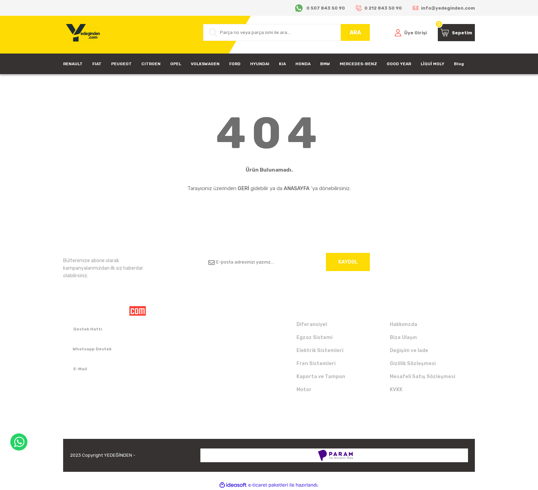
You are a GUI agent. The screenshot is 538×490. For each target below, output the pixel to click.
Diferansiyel (311, 324)
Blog (459, 63)
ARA (355, 32)
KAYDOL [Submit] (348, 262)
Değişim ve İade (409, 350)
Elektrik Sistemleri (319, 350)
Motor (304, 390)
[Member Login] (410, 32)
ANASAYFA (296, 188)
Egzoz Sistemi (314, 337)
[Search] (286, 32)
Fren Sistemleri (316, 363)
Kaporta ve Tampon (320, 377)
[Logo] (81, 34)
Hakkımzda (403, 324)
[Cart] (456, 32)
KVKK (396, 390)
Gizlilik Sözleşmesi (413, 363)
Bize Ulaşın (403, 337)
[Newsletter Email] (286, 262)
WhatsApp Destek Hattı (18, 442)
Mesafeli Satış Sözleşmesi (422, 377)
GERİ (243, 188)
